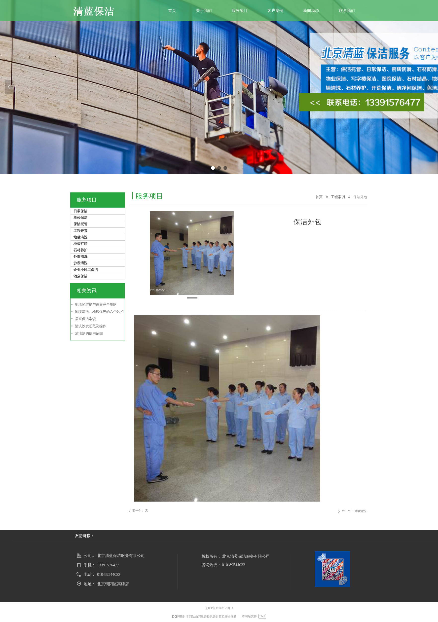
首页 (319, 197)
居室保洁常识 (85, 319)
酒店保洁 (80, 276)
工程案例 (338, 197)
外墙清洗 (80, 256)
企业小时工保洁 (85, 270)
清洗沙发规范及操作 (90, 326)
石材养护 (80, 250)
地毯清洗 (80, 237)
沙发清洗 (80, 263)
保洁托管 (80, 224)
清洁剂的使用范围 (89, 333)
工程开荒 (80, 231)
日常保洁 (80, 211)
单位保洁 (80, 218)
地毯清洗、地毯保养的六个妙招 (99, 312)
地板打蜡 (80, 244)
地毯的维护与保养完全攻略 (96, 304)
